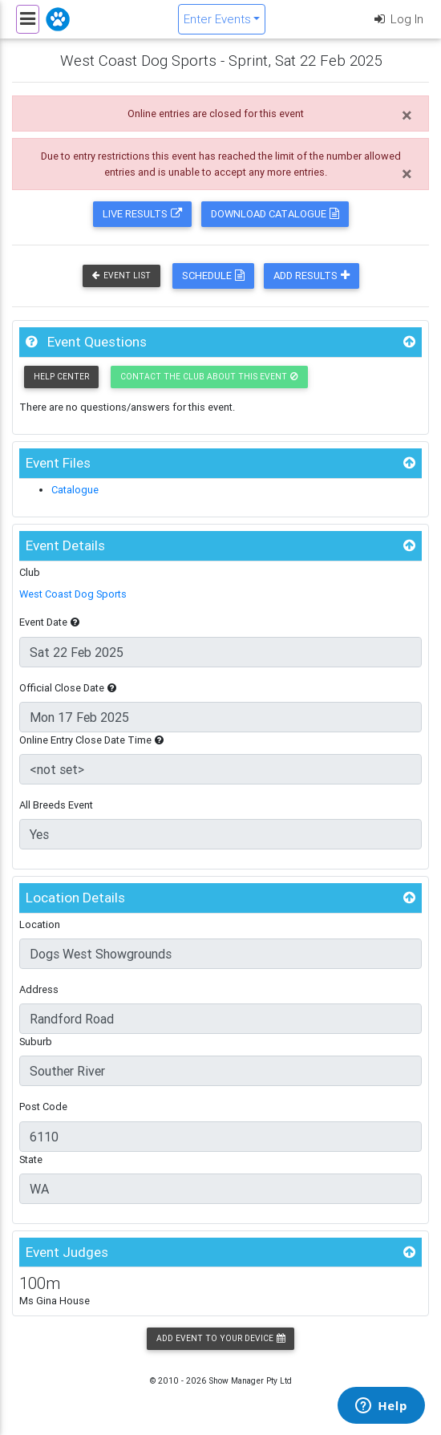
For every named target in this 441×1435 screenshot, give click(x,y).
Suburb (35, 1041)
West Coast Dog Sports (73, 594)
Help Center (61, 376)
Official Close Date (67, 688)
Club (29, 572)
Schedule (213, 275)
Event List (121, 275)
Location (39, 924)
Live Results (142, 214)
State (30, 1159)
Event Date (49, 622)
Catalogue (75, 490)
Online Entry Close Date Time (91, 740)
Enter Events (217, 18)
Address (39, 989)
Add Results (311, 275)
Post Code (43, 1106)
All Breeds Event (56, 805)
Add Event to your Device (220, 1338)
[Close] (407, 115)
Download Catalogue (275, 214)
